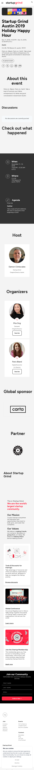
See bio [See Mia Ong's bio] (17, 333)
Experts (4, 725)
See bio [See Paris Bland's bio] (17, 371)
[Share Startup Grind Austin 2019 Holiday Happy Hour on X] (7, 65)
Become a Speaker (23, 727)
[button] (32, 2)
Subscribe (16, 698)
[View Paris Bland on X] (17, 358)
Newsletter (21, 735)
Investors (5, 724)
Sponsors (5, 729)
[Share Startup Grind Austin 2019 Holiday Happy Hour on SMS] (20, 65)
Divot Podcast (22, 740)
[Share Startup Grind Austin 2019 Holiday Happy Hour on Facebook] (3, 65)
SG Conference (22, 724)
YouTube (20, 738)
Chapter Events (22, 725)
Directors (5, 730)
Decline (17, 763)
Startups (5, 727)
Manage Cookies (17, 766)
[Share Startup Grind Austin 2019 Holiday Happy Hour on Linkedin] (11, 65)
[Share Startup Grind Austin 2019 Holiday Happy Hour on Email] (15, 65)
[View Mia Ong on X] (17, 320)
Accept (17, 760)
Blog (19, 736)
